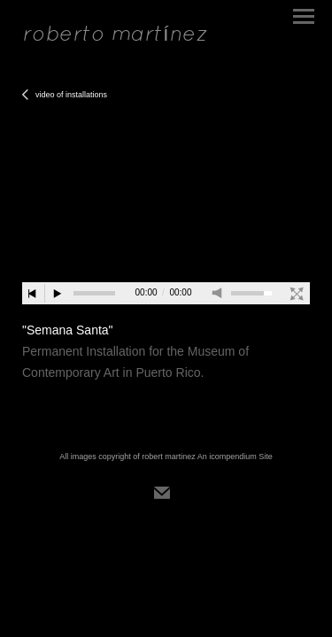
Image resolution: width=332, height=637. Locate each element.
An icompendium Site (235, 456)
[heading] (114, 35)
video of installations (71, 94)
